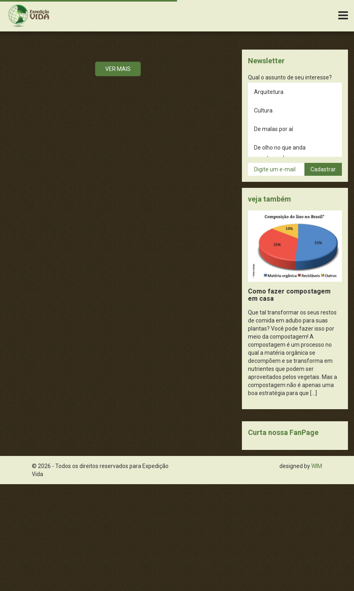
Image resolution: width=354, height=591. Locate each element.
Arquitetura (268, 92)
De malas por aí (273, 129)
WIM (316, 466)
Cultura (263, 110)
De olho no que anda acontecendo (280, 152)
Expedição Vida (28, 15)
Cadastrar (323, 169)
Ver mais (118, 69)
